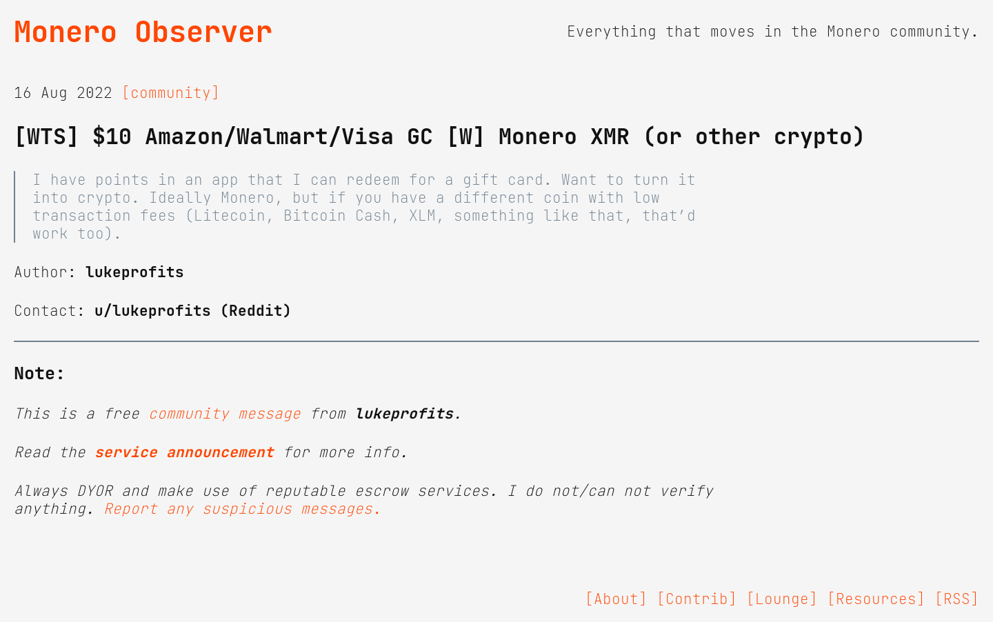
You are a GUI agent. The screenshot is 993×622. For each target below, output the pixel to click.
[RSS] (956, 599)
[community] (170, 93)
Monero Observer (143, 32)
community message (224, 414)
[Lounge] (782, 599)
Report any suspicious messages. (242, 509)
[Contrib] (696, 599)
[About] (616, 599)
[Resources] (876, 599)
